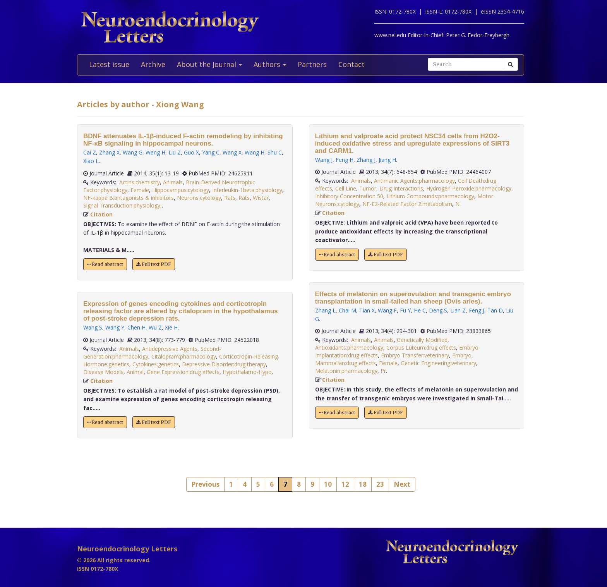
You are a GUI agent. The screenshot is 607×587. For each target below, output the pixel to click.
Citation (101, 214)
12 (345, 484)
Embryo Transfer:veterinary (415, 355)
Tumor (367, 188)
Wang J (324, 159)
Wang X (232, 152)
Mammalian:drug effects (345, 363)
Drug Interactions (401, 188)
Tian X (367, 310)
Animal (135, 372)
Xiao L (91, 161)
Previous (205, 484)
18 (363, 484)
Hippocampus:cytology (180, 190)
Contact (351, 64)
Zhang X (109, 152)
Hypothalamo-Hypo (247, 372)
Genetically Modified (422, 339)
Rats (229, 197)
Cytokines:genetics (155, 364)
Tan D (495, 310)
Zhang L (325, 310)
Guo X (191, 152)
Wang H (155, 152)
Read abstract (105, 264)
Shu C (274, 152)
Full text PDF (153, 264)
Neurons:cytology (199, 197)
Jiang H (387, 159)
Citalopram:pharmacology (183, 356)
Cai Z (89, 152)
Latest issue (109, 64)
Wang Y (114, 327)
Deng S (438, 310)
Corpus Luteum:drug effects (421, 347)
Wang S (92, 327)
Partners (312, 64)
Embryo (462, 355)
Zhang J (366, 159)
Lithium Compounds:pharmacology (430, 196)
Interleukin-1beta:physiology (247, 190)
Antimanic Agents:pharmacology (414, 180)
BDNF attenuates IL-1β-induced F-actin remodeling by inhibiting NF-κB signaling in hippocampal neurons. (183, 139)
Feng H (344, 159)
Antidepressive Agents (169, 348)
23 (380, 484)
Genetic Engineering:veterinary (438, 363)
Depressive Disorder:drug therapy (224, 364)
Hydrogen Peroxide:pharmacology (468, 188)
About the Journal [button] (209, 64)
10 (328, 484)
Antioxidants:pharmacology (349, 347)
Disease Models (103, 372)
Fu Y (405, 310)
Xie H (171, 327)
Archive (153, 64)
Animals (173, 182)
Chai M (347, 310)
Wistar (261, 197)
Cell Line (345, 188)
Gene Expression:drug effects (183, 372)
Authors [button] (270, 64)
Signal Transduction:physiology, (122, 205)
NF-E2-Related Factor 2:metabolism (407, 204)
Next (402, 484)
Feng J (476, 310)
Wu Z (155, 327)
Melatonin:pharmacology (346, 370)
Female (139, 190)
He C (420, 310)
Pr (383, 370)
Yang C (210, 152)
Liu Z (174, 152)
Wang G (132, 152)
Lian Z (458, 310)
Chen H (136, 327)
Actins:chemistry (139, 182)
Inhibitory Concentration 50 (349, 196)
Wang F (387, 310)
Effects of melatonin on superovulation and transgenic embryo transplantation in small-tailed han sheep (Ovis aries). (413, 297)
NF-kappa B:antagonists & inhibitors (128, 197)
